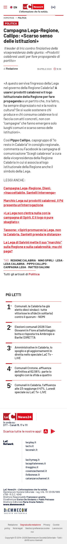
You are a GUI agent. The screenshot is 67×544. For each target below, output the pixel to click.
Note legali (18, 528)
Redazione (13, 524)
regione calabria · (24, 260)
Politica (22, 18)
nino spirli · (46, 260)
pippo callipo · (37, 263)
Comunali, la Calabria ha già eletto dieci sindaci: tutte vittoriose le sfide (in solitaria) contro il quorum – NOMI (34, 311)
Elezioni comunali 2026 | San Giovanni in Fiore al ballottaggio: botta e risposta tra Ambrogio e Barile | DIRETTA (35, 332)
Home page (9, 18)
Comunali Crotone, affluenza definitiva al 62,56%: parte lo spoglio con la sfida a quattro (33, 371)
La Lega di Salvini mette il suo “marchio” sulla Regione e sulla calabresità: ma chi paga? (33, 246)
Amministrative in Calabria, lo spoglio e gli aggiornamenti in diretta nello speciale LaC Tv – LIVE (34, 352)
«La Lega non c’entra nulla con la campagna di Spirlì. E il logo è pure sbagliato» (28, 217)
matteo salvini (38, 267)
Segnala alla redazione (30, 524)
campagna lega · (15, 267)
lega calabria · (15, 263)
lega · (60, 260)
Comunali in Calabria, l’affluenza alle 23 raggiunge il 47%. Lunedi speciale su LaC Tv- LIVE (35, 388)
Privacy (46, 524)
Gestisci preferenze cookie (37, 528)
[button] (59, 19)
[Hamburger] (5, 7)
